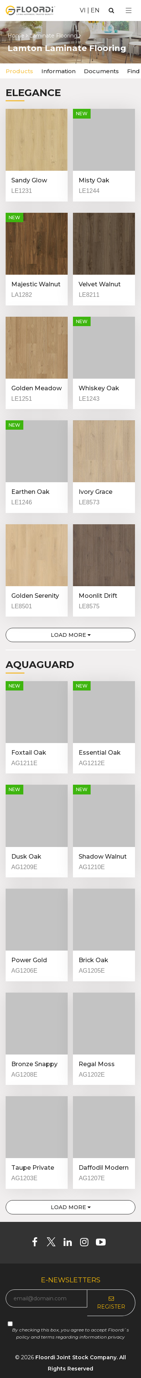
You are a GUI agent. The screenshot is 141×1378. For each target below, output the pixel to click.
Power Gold (29, 960)
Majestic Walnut (36, 284)
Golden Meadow (36, 388)
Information (58, 71)
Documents (101, 71)
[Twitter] (54, 1244)
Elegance (33, 93)
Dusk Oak (26, 856)
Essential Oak (100, 752)
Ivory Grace (95, 491)
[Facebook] (37, 1244)
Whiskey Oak (99, 388)
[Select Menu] (128, 10)
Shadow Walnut (103, 856)
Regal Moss (97, 1064)
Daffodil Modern (104, 1167)
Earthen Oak (30, 491)
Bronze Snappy (34, 1064)
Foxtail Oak (28, 752)
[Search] (111, 10)
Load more (71, 635)
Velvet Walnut (100, 284)
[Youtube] (103, 1244)
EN (95, 10)
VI (83, 10)
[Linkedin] (70, 1244)
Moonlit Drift (98, 595)
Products (19, 71)
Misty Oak (94, 180)
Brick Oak (93, 960)
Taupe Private (32, 1167)
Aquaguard (40, 665)
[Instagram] (87, 1244)
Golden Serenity (35, 595)
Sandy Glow (29, 180)
